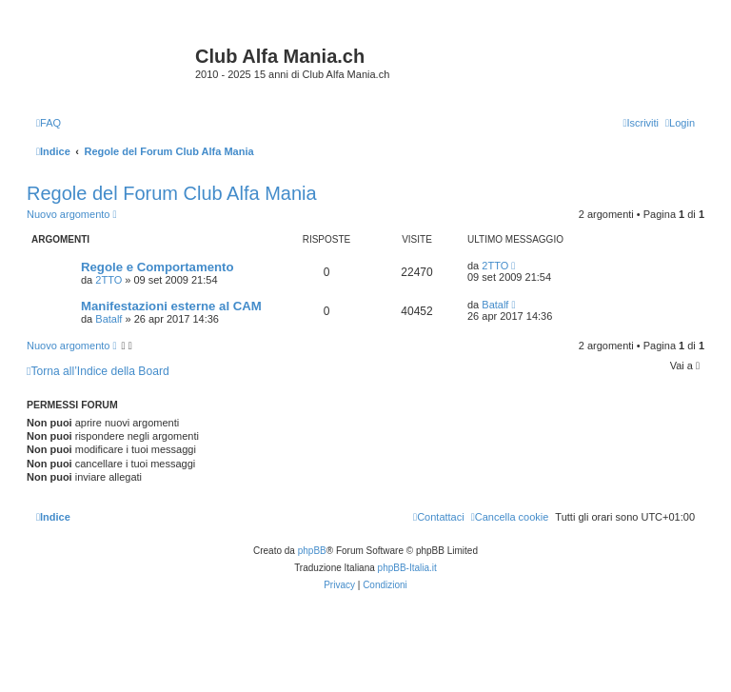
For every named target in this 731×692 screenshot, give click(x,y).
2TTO (108, 280)
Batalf (108, 319)
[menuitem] (48, 122)
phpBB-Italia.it (407, 568)
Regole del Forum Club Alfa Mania (172, 193)
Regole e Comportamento (157, 267)
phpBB (312, 550)
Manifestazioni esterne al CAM (171, 306)
